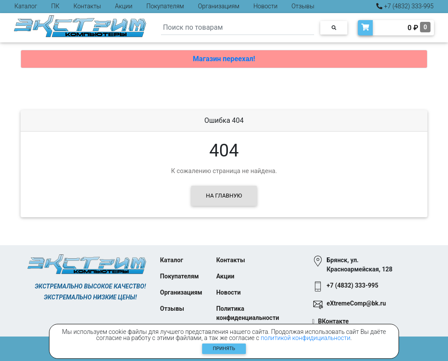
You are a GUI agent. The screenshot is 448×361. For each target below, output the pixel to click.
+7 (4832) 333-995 (405, 6)
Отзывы (302, 6)
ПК (55, 6)
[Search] (237, 28)
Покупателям (165, 6)
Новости (265, 6)
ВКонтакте (333, 321)
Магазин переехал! (224, 59)
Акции (124, 6)
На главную (224, 195)
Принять (224, 348)
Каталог (25, 6)
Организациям (219, 6)
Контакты (87, 6)
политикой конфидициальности (305, 337)
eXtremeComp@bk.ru (356, 303)
